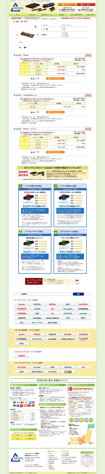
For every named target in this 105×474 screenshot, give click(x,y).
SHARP (68, 334)
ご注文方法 (33, 430)
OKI (52, 309)
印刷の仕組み (66, 455)
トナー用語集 (66, 453)
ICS (68, 318)
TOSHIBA (21, 313)
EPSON (37, 304)
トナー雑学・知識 (67, 459)
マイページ (67, 4)
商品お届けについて (45, 14)
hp (52, 313)
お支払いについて (53, 457)
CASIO (37, 309)
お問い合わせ (89, 14)
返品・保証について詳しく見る (62, 385)
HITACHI (68, 313)
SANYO (21, 318)
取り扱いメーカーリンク (68, 463)
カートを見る (86, 4)
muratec (37, 318)
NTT (83, 318)
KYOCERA (83, 309)
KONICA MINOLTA (52, 318)
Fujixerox (21, 309)
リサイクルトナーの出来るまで (70, 457)
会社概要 (59, 14)
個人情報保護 (84, 472)
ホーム (16, 14)
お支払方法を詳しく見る (33, 385)
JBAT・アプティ (37, 323)
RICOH (52, 304)
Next (38, 35)
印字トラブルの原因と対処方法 (70, 461)
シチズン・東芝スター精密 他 (68, 372)
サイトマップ (91, 472)
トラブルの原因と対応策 (74, 14)
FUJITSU (83, 304)
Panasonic (68, 309)
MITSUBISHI (37, 372)
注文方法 (30, 14)
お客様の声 (51, 463)
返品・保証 (51, 461)
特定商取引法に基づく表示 (73, 472)
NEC (68, 304)
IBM (37, 313)
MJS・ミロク (52, 323)
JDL (21, 323)
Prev (17, 35)
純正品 (38, 66)
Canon (21, 304)
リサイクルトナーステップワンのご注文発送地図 (81, 434)
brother (83, 313)
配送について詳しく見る (91, 385)
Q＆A (50, 465)
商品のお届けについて (54, 459)
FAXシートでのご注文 (29, 89)
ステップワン (16, 457)
